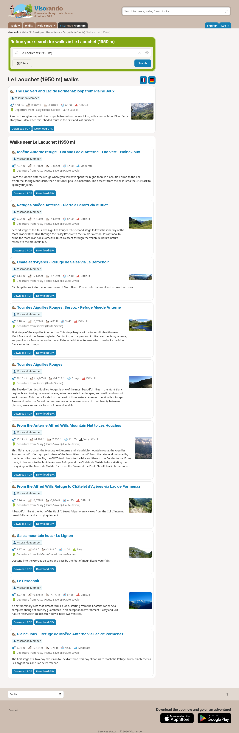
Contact (13, 710)
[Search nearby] (146, 52)
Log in (225, 25)
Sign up (212, 25)
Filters (22, 63)
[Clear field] (139, 52)
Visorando (13, 32)
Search (143, 63)
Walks (29, 25)
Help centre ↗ (46, 25)
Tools (15, 25)
